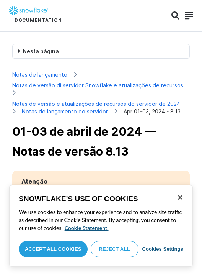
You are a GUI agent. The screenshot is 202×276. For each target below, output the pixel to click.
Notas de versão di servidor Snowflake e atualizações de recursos (97, 85)
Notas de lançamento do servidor (65, 111)
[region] (101, 226)
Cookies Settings (162, 249)
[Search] (175, 16)
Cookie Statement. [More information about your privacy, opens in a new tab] (87, 228)
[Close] (180, 197)
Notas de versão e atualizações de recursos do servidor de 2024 (96, 103)
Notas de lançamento (39, 74)
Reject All (114, 249)
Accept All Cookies (53, 249)
